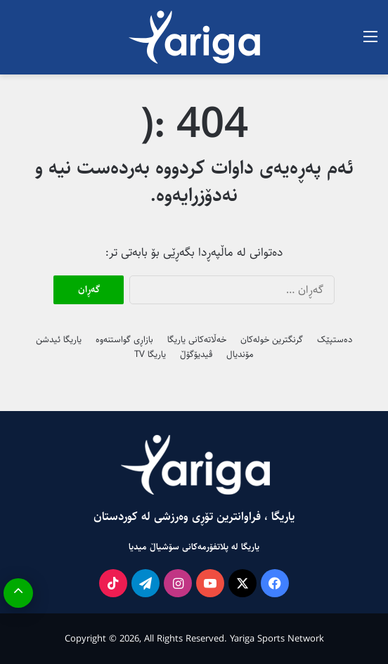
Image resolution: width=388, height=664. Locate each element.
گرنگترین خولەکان (271, 339)
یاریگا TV (150, 354)
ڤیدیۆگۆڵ (196, 354)
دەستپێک (334, 339)
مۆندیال (240, 354)
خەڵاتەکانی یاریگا (196, 339)
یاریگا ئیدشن (59, 339)
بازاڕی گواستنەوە (124, 339)
